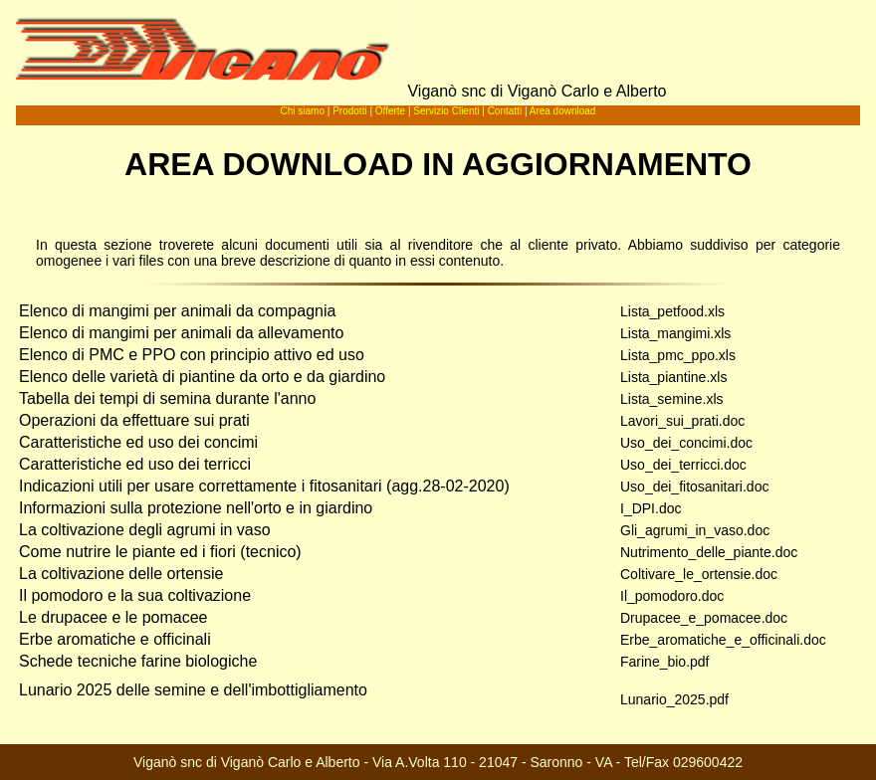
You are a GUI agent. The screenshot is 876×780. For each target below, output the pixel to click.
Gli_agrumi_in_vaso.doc (694, 530)
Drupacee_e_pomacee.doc (703, 618)
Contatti (505, 110)
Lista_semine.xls (672, 399)
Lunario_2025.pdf (674, 699)
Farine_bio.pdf (665, 662)
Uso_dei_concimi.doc (686, 443)
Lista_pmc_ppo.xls (678, 355)
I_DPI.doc (650, 508)
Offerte (390, 110)
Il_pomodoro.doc (672, 596)
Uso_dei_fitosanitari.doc (694, 486)
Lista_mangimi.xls (675, 333)
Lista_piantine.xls (673, 377)
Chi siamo (303, 110)
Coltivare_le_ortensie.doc (698, 574)
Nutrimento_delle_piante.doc (708, 552)
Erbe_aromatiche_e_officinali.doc (723, 640)
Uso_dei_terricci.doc (683, 465)
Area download (563, 110)
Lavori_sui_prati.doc (682, 421)
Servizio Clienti (446, 110)
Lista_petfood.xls (672, 311)
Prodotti (349, 110)
